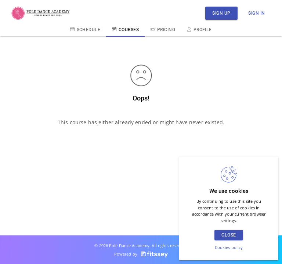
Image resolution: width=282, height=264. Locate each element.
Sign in (256, 13)
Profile (199, 29)
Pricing (163, 29)
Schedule (85, 29)
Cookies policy (229, 247)
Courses (125, 29)
